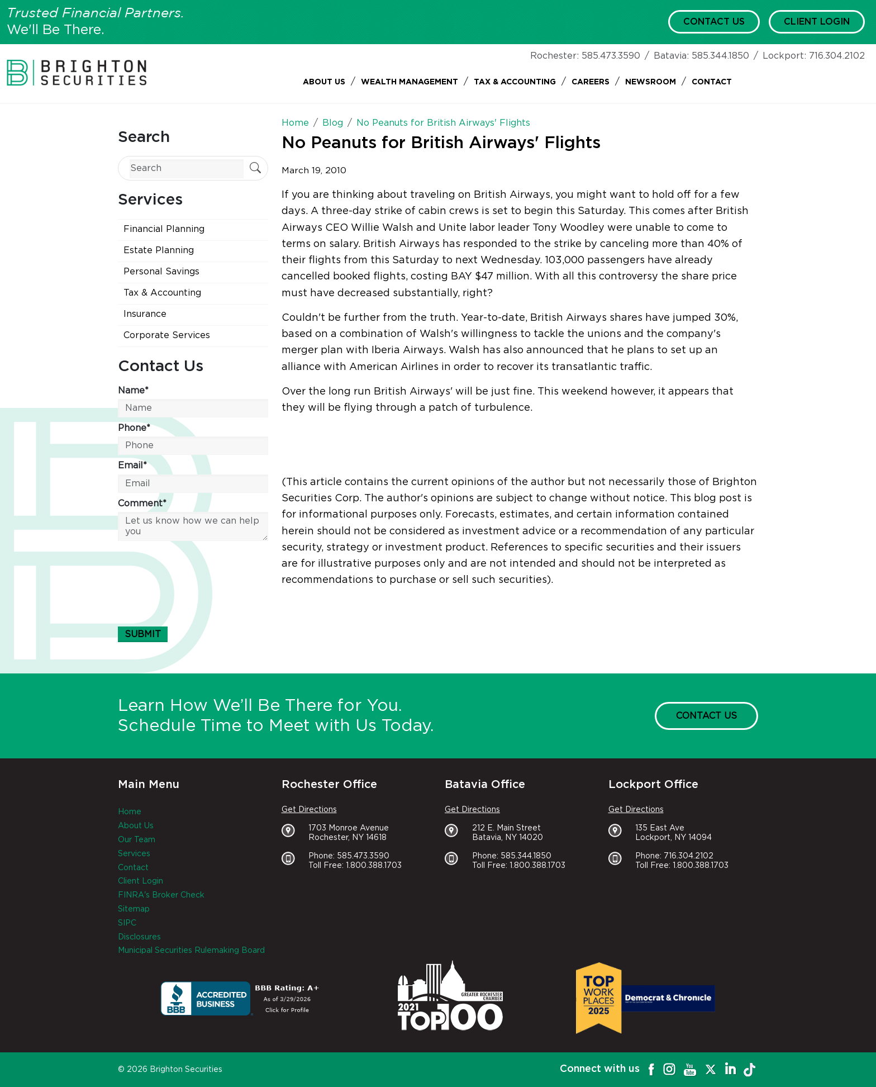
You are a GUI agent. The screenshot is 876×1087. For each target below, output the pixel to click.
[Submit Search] (255, 169)
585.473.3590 (611, 55)
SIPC (127, 923)
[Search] (187, 168)
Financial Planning (163, 229)
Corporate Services (166, 335)
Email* (132, 465)
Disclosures (139, 937)
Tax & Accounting (515, 82)
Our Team (136, 840)
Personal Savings (161, 271)
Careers (591, 82)
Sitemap (134, 909)
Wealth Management (409, 82)
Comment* (142, 503)
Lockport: (784, 55)
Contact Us (714, 21)
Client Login (817, 21)
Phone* (134, 428)
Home (129, 812)
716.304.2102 (837, 55)
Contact (712, 82)
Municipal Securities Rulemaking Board (191, 951)
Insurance (144, 314)
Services (134, 854)
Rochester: (554, 55)
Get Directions (309, 810)
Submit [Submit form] (143, 634)
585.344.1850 (720, 55)
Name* (133, 390)
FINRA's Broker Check (161, 895)
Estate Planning (158, 250)
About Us (324, 82)
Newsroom (650, 82)
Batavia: (671, 55)
